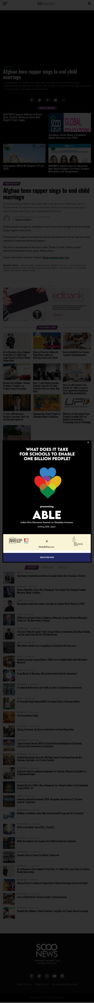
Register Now (47, 557)
